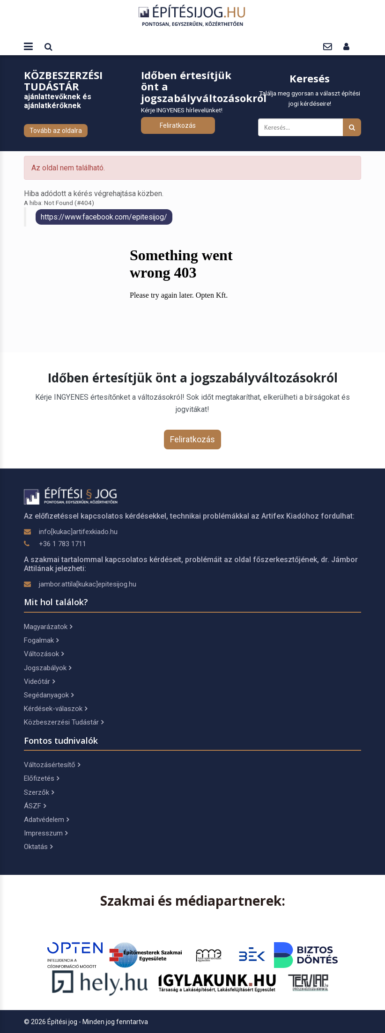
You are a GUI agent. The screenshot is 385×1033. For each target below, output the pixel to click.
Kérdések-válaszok (55, 708)
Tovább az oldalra (56, 130)
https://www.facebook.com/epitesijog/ (104, 216)
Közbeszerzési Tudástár (64, 722)
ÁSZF (35, 806)
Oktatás (38, 847)
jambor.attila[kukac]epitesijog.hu (87, 584)
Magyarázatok (48, 627)
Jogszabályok (47, 668)
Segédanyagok (49, 695)
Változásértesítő (52, 765)
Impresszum (45, 833)
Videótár (39, 681)
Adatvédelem (46, 819)
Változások (44, 654)
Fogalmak (41, 640)
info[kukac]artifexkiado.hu (78, 531)
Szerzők (39, 792)
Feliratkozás (178, 125)
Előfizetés (41, 778)
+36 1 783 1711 (62, 544)
